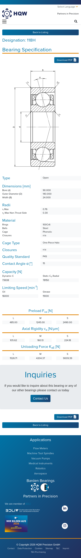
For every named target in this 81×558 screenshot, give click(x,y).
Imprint (66, 548)
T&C (58, 548)
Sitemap (49, 548)
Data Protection (25, 548)
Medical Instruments (40, 463)
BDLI (28, 504)
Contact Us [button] (40, 398)
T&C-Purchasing (38, 552)
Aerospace (40, 473)
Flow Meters (40, 448)
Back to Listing (40, 32)
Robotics (40, 468)
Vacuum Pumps (40, 458)
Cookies (38, 548)
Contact (11, 548)
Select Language (66, 6)
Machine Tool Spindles (40, 453)
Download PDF (66, 60)
